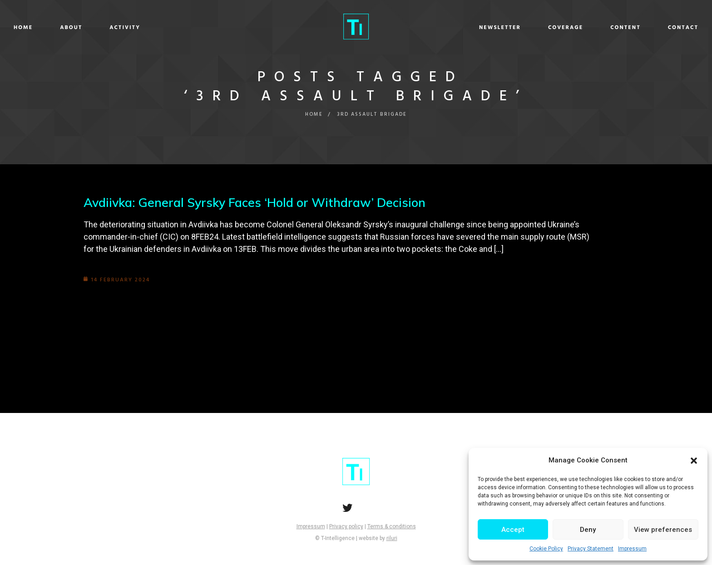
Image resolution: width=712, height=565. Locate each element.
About (154, 27)
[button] (693, 460)
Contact (599, 27)
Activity (208, 27)
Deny (588, 530)
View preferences (663, 530)
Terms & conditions (391, 526)
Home (106, 27)
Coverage (482, 27)
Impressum (632, 548)
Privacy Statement (590, 548)
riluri (391, 538)
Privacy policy (346, 526)
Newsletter (416, 27)
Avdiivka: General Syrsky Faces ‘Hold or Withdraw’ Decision (261, 202)
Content (542, 27)
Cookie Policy (546, 548)
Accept (512, 530)
